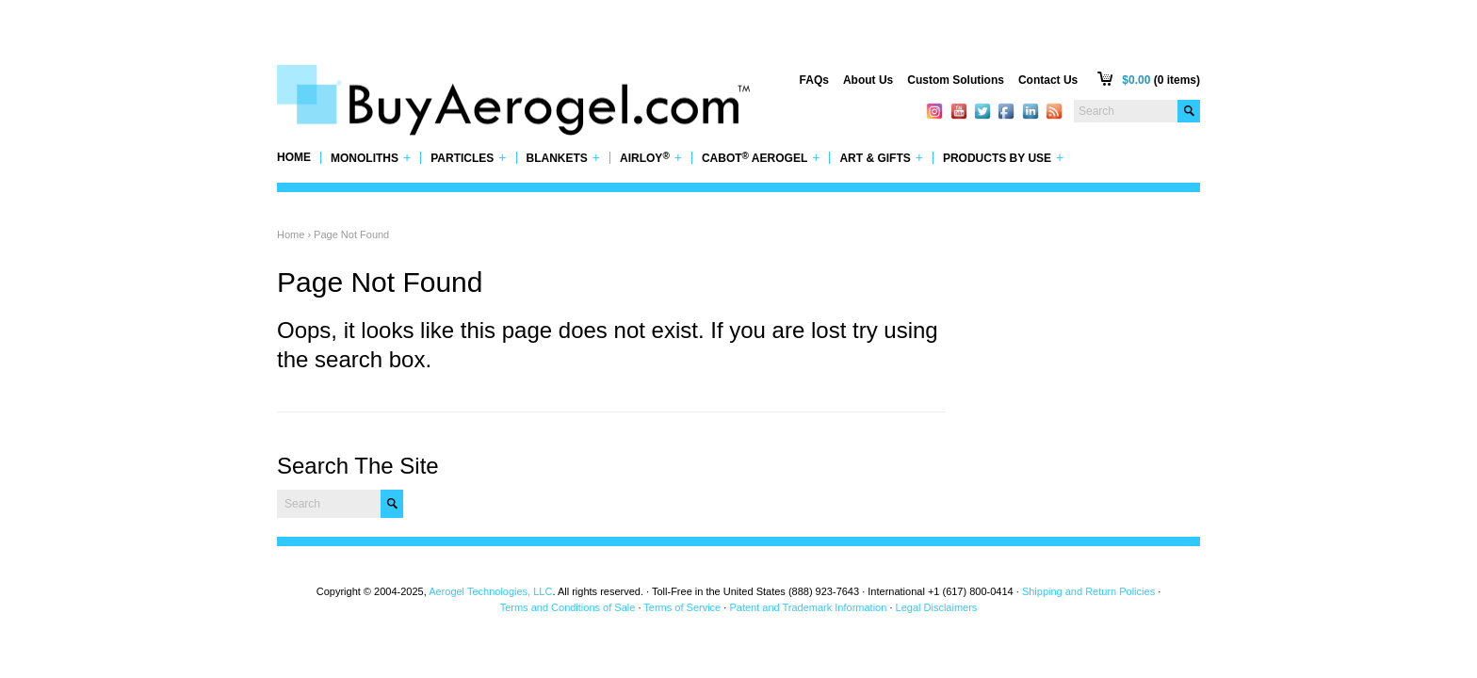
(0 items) (1161, 80)
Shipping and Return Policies (1088, 591)
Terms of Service (682, 607)
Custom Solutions (955, 80)
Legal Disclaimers (937, 607)
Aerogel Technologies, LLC (490, 591)
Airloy (651, 158)
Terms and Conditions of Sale (568, 607)
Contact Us (1048, 80)
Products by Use (1003, 158)
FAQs (814, 80)
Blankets (564, 158)
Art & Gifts (881, 158)
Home (294, 158)
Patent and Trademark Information (807, 607)
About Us (868, 80)
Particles (468, 158)
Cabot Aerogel (761, 158)
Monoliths (371, 158)
